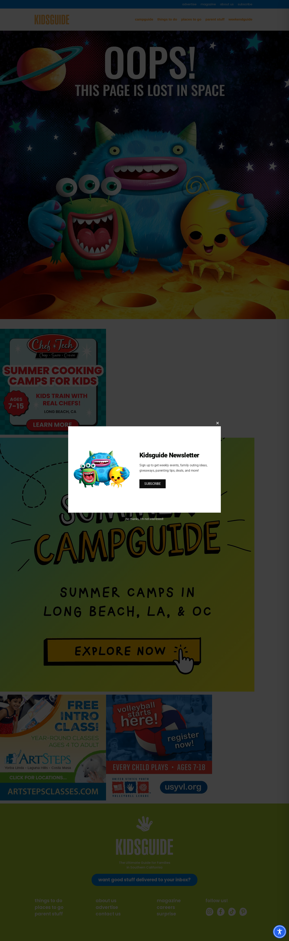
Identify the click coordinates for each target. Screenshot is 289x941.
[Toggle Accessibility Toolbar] (279, 931)
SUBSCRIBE (152, 484)
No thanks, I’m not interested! (144, 519)
